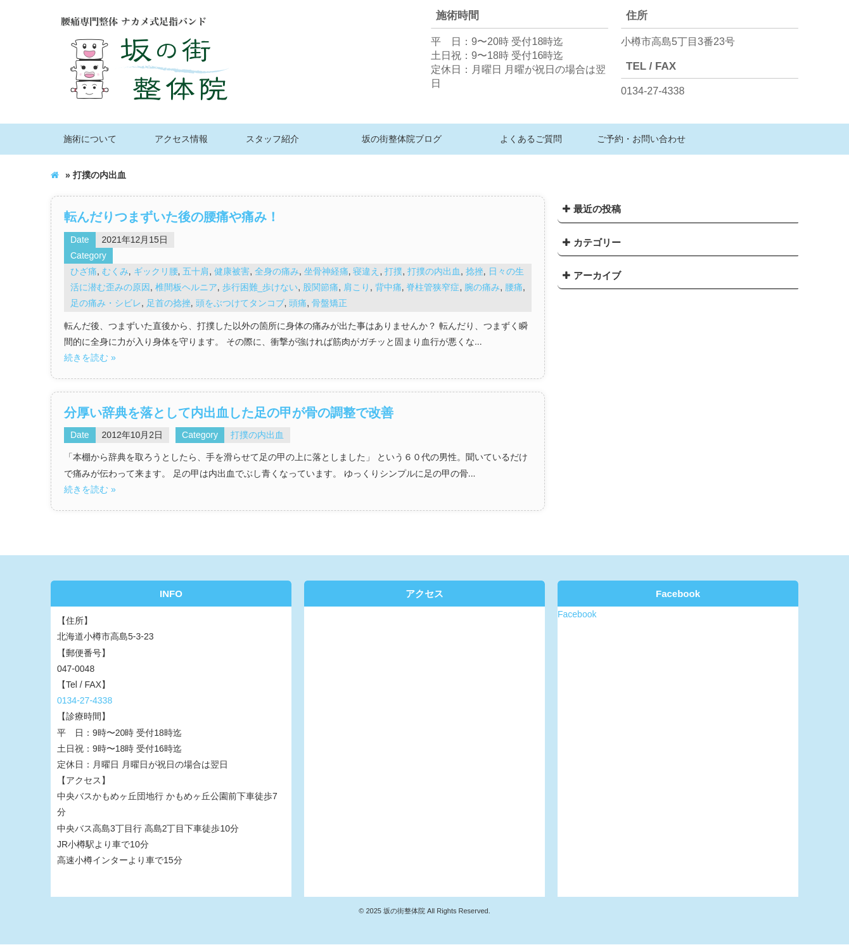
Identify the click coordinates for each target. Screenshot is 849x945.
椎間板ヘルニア (186, 287)
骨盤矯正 (329, 303)
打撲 (393, 271)
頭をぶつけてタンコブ (240, 303)
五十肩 (195, 271)
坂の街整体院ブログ (402, 139)
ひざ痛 (83, 271)
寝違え (366, 271)
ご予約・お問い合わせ (641, 139)
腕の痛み (482, 287)
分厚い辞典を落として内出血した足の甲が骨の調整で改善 (228, 413)
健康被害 (232, 271)
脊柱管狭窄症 (432, 287)
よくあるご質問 (531, 139)
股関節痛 (320, 287)
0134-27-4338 (653, 90)
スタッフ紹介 (272, 139)
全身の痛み (277, 271)
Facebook (577, 614)
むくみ (115, 271)
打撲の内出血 (434, 271)
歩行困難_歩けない (260, 287)
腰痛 (514, 287)
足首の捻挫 (168, 303)
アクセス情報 (181, 139)
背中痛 (388, 287)
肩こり (356, 287)
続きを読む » (90, 357)
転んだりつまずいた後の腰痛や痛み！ (171, 217)
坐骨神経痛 (326, 271)
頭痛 (298, 303)
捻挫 (474, 271)
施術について (90, 139)
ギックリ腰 (156, 271)
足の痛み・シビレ (105, 303)
